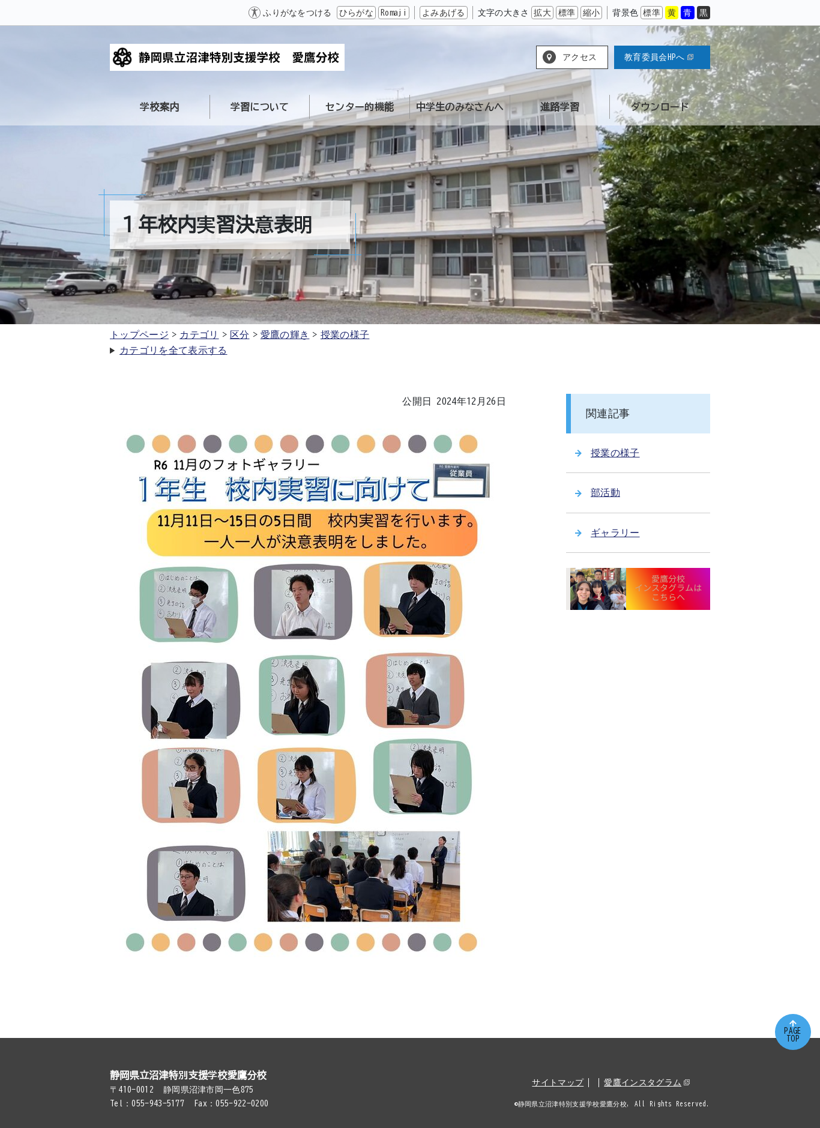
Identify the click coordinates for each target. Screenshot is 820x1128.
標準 (567, 12)
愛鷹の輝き (285, 334)
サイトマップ (557, 1082)
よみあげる (443, 12)
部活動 (597, 492)
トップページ (139, 334)
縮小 (591, 12)
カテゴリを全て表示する (173, 350)
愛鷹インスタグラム (647, 1082)
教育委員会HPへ (658, 57)
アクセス (579, 57)
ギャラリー (607, 532)
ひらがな (356, 12)
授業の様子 (345, 334)
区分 (240, 334)
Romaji (394, 12)
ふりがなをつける (297, 12)
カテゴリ (199, 334)
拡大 (542, 12)
